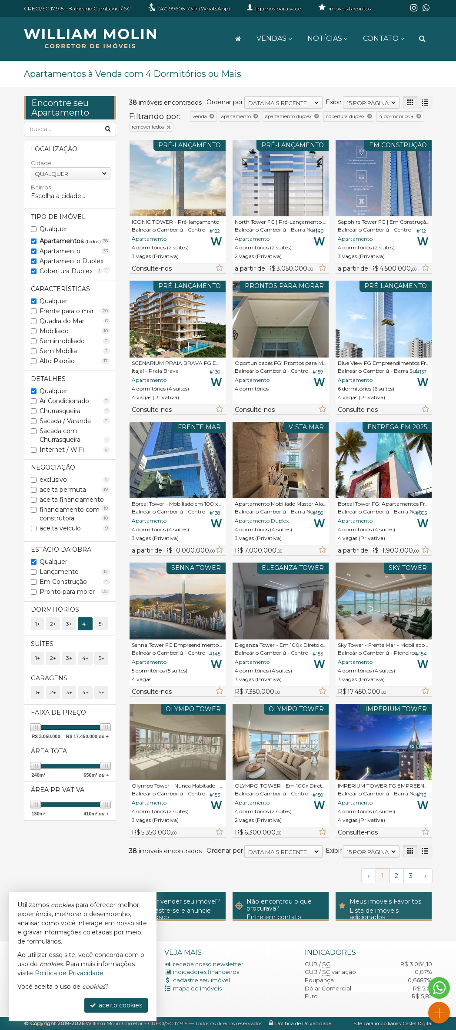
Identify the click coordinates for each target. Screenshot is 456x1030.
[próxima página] (425, 875)
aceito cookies (116, 1005)
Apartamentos (75, 241)
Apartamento (75, 251)
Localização (54, 149)
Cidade (41, 162)
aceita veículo (75, 528)
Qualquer (53, 229)
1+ (37, 623)
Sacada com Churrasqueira (75, 435)
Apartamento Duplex (75, 261)
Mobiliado (75, 331)
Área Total (51, 751)
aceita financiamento (75, 500)
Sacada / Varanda (75, 421)
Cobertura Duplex (71, 271)
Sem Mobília (75, 351)
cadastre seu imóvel (201, 980)
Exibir (334, 102)
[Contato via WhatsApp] (439, 988)
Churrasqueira (75, 411)
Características (60, 289)
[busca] (422, 39)
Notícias (327, 38)
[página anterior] (368, 875)
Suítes (42, 644)
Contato (383, 38)
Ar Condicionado (75, 401)
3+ (69, 623)
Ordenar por (224, 102)
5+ (101, 623)
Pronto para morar (75, 592)
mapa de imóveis (197, 988)
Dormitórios (55, 609)
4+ (85, 623)
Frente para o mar (75, 311)
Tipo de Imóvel (58, 217)
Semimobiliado (75, 341)
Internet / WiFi (75, 450)
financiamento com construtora (75, 514)
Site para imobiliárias (377, 1023)
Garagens (49, 678)
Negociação (53, 467)
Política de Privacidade (303, 1023)
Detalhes (48, 379)
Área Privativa (57, 790)
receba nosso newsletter (208, 963)
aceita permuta (75, 489)
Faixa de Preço (58, 712)
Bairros (41, 187)
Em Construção (75, 582)
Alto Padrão (75, 361)
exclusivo (75, 480)
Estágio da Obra (61, 549)
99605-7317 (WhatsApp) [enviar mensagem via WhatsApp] (194, 8)
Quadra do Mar (75, 321)
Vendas (274, 38)
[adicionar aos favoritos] (219, 268)
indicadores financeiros (206, 971)
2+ (53, 623)
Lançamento (75, 572)
